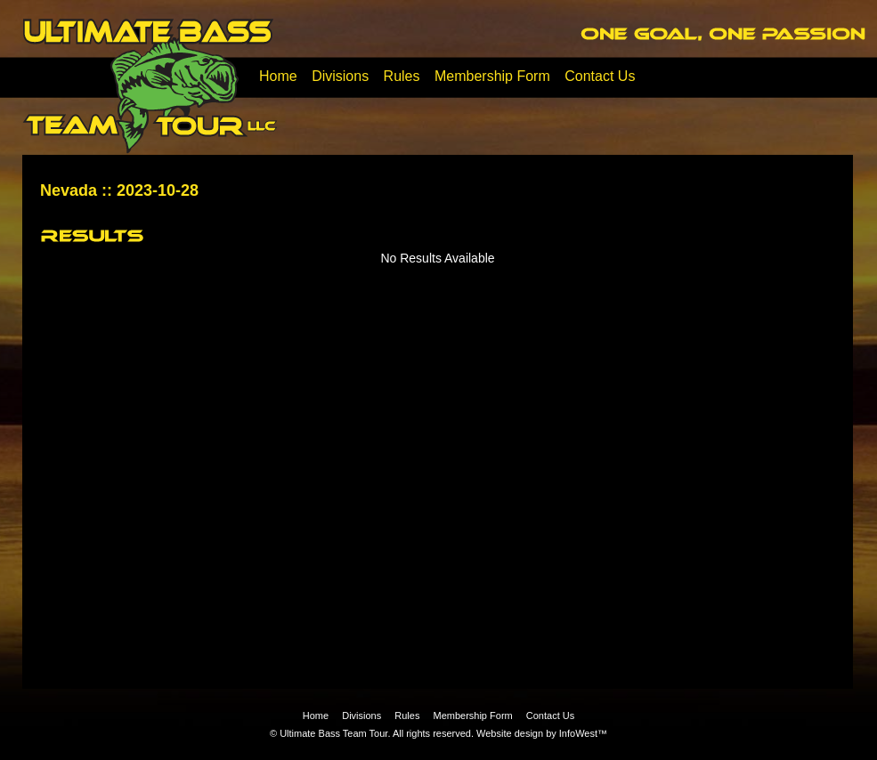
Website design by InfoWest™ (541, 733)
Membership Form (492, 76)
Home (278, 76)
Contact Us (599, 76)
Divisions (340, 76)
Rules (402, 76)
